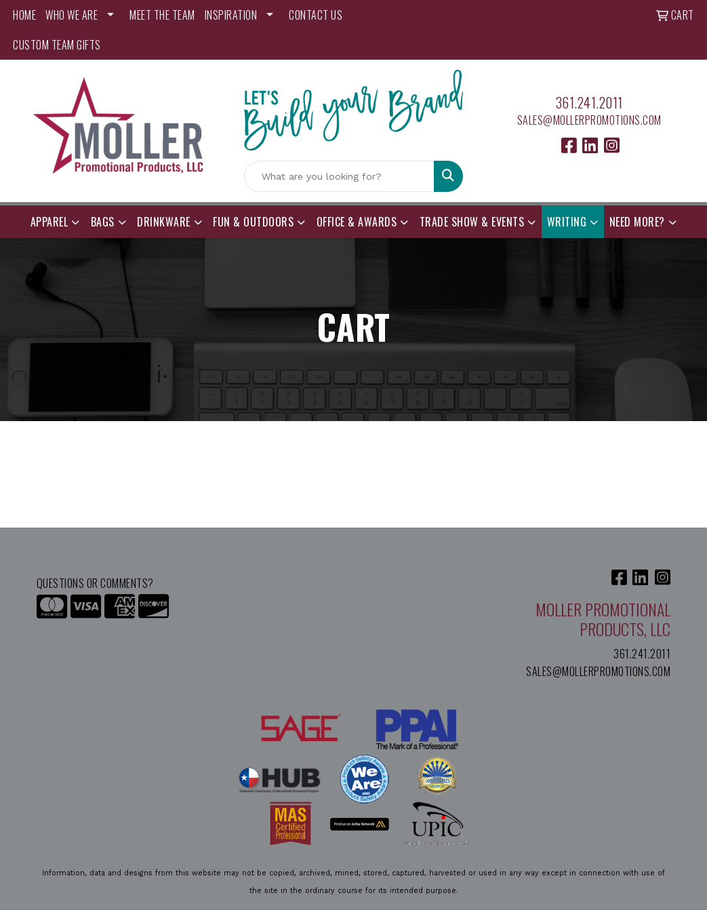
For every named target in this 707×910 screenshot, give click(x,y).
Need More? (637, 222)
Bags (103, 222)
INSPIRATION (231, 15)
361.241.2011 (589, 102)
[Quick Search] (339, 176)
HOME (24, 15)
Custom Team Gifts (57, 45)
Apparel (49, 222)
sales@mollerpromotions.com (589, 120)
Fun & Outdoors (253, 222)
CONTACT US (315, 15)
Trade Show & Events (472, 222)
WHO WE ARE (71, 15)
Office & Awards (357, 222)
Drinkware (163, 222)
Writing (567, 222)
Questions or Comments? (95, 583)
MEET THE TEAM (162, 15)
